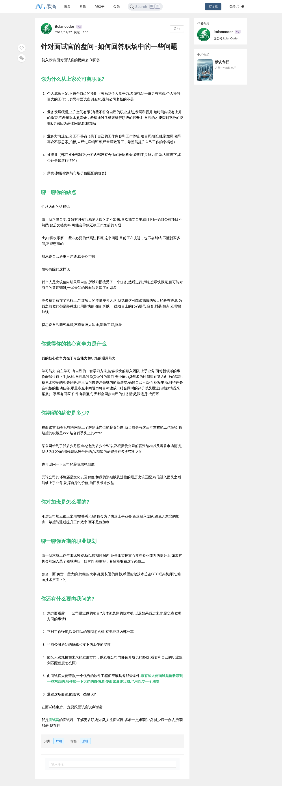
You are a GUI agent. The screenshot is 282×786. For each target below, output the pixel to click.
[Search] (145, 7)
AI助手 (99, 6)
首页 (67, 6)
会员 (116, 6)
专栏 (82, 6)
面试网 (54, 720)
